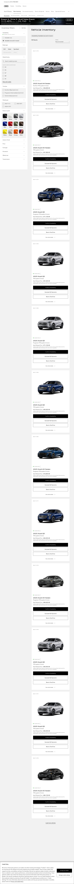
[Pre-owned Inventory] (28, 11)
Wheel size (14, 155)
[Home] (6, 6)
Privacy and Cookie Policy (17, 881)
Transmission (14, 159)
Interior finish (14, 140)
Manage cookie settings (64, 875)
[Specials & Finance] (60, 11)
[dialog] (37, 873)
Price (14, 144)
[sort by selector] (63, 41)
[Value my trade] (24, 15)
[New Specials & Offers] (15, 15)
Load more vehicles (51, 823)
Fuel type (14, 147)
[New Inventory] (17, 11)
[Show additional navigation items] (69, 11)
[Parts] (52, 11)
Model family (14, 57)
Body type (14, 45)
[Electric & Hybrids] (39, 11)
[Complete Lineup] (40, 15)
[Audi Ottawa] (8, 11)
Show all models (7, 81)
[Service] (47, 11)
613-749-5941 (14, 2)
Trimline (14, 86)
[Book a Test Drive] (32, 15)
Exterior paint (14, 111)
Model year (14, 100)
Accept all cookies (64, 870)
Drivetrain (14, 151)
